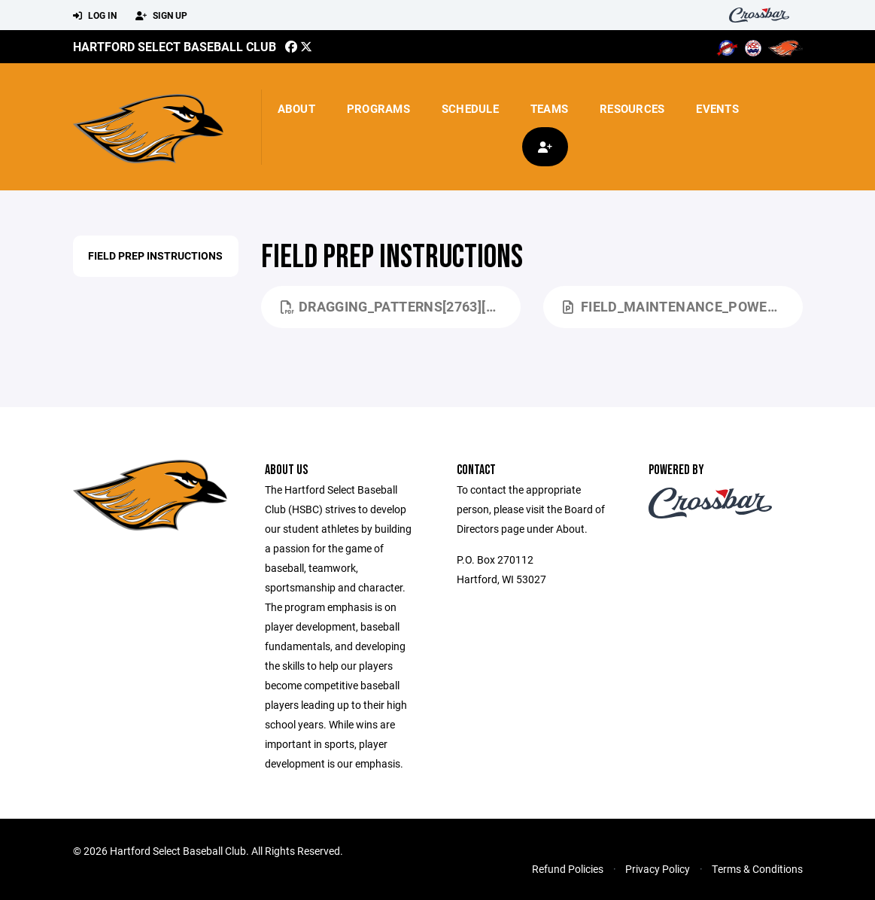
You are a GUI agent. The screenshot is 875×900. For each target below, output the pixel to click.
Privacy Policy (657, 869)
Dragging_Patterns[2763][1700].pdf (401, 306)
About (296, 108)
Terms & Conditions (757, 869)
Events (717, 108)
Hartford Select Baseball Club (174, 46)
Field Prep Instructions (155, 255)
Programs (378, 108)
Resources (632, 108)
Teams (549, 108)
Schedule (470, 108)
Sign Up (161, 16)
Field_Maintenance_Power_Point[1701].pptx (683, 306)
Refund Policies (567, 869)
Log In (95, 16)
